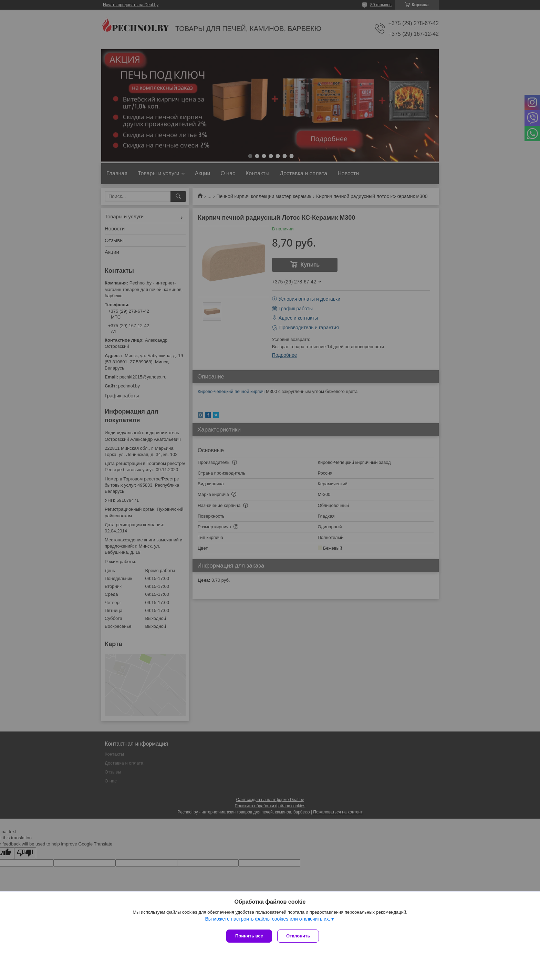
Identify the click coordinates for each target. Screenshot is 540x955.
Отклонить (300, 935)
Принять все (249, 935)
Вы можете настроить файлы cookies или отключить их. (267, 920)
